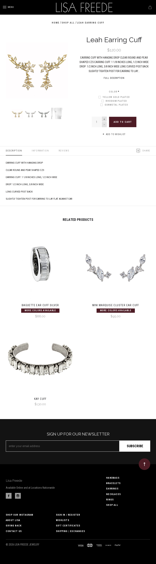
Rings (110, 499)
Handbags (112, 478)
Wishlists (62, 520)
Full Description (114, 78)
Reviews (64, 150)
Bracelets (113, 483)
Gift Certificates (68, 525)
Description (14, 150)
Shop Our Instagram (19, 515)
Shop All (112, 505)
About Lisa (13, 520)
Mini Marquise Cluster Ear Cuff (115, 305)
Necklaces (113, 494)
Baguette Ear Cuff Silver (40, 305)
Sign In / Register (68, 515)
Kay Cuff (40, 398)
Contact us (14, 531)
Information (40, 150)
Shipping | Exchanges (70, 531)
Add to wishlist (114, 134)
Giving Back (14, 525)
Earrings (112, 488)
